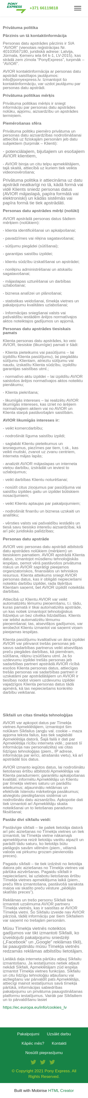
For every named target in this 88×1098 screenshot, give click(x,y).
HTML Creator (61, 1091)
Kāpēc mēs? (33, 1043)
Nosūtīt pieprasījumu (44, 1052)
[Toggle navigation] (77, 8)
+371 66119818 (44, 8)
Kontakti (59, 1043)
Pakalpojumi (28, 1034)
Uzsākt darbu (59, 1034)
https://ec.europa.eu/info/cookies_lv (35, 1007)
